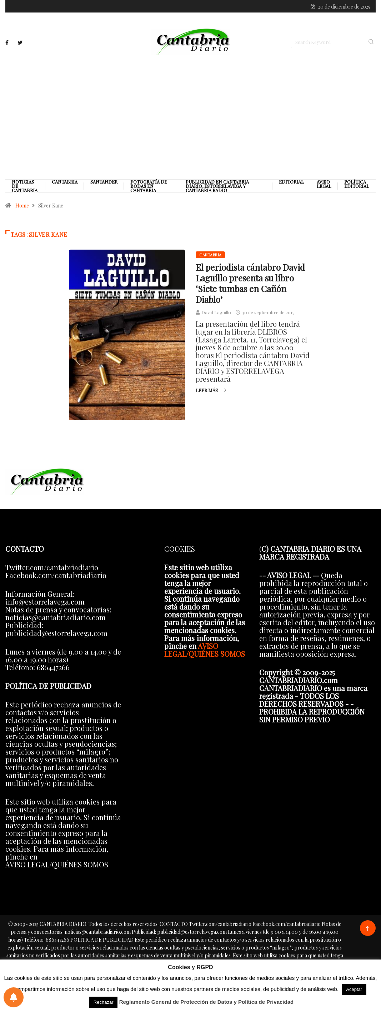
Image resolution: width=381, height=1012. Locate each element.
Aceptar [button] (354, 989)
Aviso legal (324, 184)
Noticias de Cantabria (24, 186)
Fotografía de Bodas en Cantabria (148, 186)
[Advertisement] (190, 117)
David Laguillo (216, 312)
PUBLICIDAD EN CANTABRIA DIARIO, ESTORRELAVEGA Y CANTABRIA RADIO (217, 186)
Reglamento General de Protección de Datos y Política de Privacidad (206, 1002)
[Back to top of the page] (367, 929)
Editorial (291, 182)
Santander (103, 182)
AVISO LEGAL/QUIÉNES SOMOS (204, 649)
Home (22, 205)
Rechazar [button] (104, 1002)
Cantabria (64, 182)
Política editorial (356, 184)
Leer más (211, 390)
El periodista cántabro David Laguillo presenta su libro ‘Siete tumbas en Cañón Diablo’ (250, 283)
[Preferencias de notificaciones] (14, 997)
